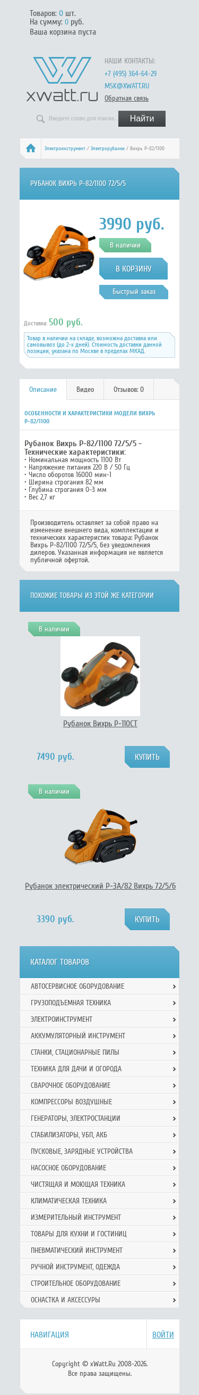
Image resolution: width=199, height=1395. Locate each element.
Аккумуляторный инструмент (78, 1035)
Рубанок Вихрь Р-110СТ (100, 723)
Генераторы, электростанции (75, 1118)
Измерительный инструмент (76, 1217)
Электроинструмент (65, 148)
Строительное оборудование (75, 1283)
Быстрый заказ (134, 291)
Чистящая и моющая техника (78, 1184)
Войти (163, 1335)
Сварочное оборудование (70, 1085)
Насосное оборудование (68, 1167)
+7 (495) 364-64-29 (131, 73)
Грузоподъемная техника (71, 1002)
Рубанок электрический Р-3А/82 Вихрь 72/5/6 (100, 886)
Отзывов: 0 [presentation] (129, 389)
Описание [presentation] (43, 389)
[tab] (43, 389)
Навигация (49, 1335)
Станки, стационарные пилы (75, 1052)
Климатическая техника (69, 1200)
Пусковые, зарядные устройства (82, 1151)
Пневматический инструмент (77, 1250)
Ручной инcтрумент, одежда (75, 1266)
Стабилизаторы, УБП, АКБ (69, 1134)
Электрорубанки (108, 148)
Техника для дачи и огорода (76, 1068)
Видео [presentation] (85, 389)
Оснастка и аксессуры (65, 1299)
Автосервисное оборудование (77, 986)
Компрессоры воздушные (71, 1101)
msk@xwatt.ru (127, 86)
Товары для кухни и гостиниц (79, 1233)
